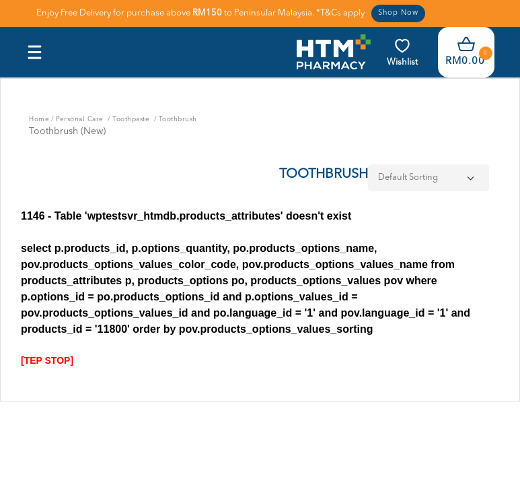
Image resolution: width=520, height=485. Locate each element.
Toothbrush (178, 119)
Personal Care (81, 119)
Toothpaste (132, 119)
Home (39, 119)
